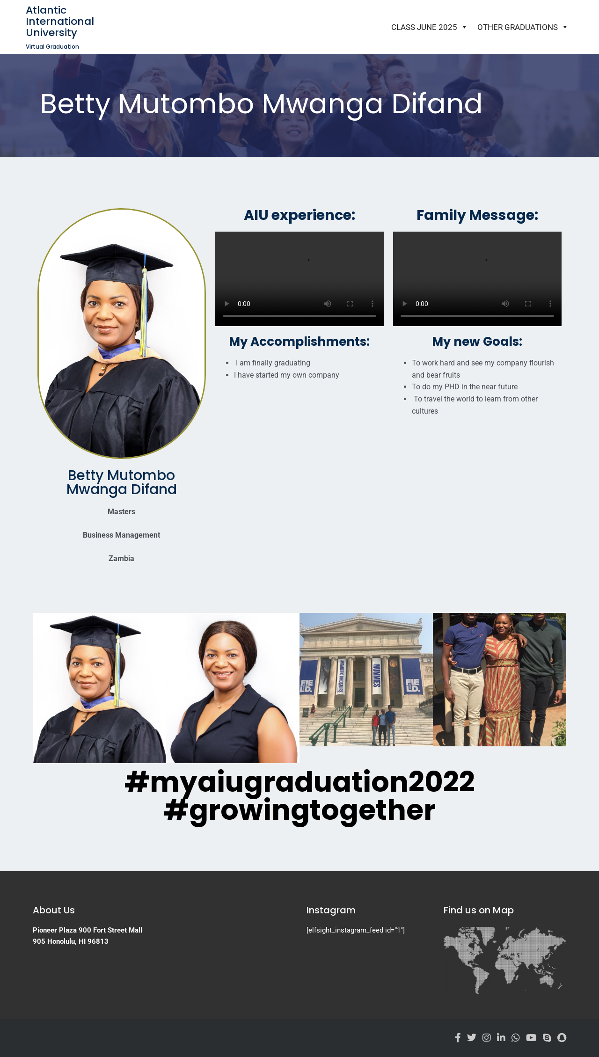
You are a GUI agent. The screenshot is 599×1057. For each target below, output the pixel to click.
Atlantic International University (60, 21)
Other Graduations (523, 27)
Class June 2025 (429, 27)
